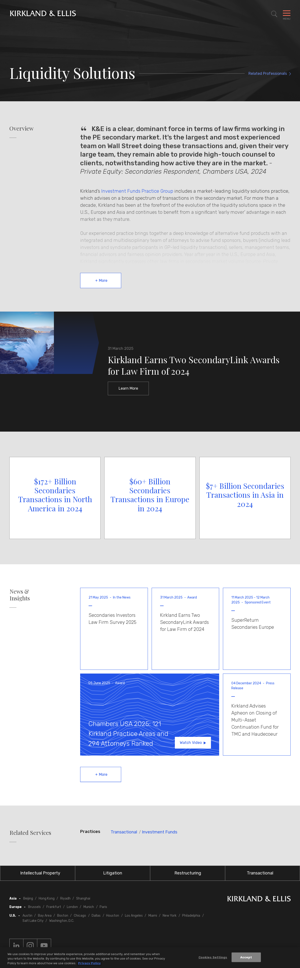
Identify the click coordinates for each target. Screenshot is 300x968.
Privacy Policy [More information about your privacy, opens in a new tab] (89, 965)
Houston (112, 916)
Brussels (34, 907)
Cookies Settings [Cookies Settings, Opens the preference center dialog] (213, 959)
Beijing (28, 898)
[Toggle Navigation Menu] (287, 14)
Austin (27, 916)
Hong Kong (47, 898)
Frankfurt (53, 907)
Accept (246, 959)
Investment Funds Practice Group (137, 191)
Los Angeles (134, 916)
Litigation (112, 873)
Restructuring (187, 873)
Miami (152, 916)
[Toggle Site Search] (274, 14)
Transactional (124, 832)
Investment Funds (159, 832)
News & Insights (20, 595)
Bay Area (45, 916)
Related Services (30, 832)
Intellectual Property (40, 873)
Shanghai (83, 898)
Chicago (80, 916)
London (72, 907)
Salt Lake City (33, 921)
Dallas (96, 916)
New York (169, 916)
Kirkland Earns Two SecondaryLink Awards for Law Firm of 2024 (194, 365)
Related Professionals (267, 73)
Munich (88, 907)
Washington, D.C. (61, 921)
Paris (103, 907)
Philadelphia (191, 916)
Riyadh (65, 898)
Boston (62, 916)
